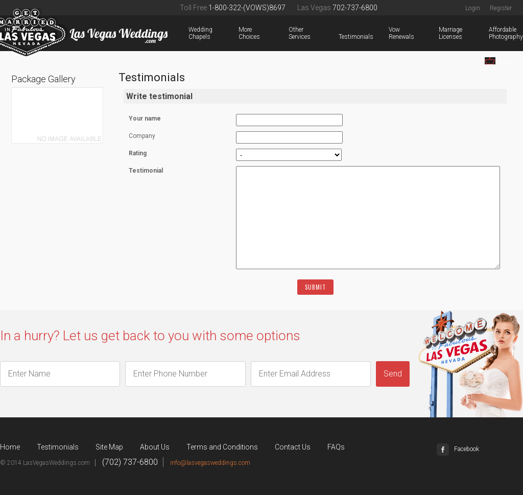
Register (501, 8)
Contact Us (293, 447)
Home (10, 447)
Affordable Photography (491, 33)
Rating (138, 153)
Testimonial (146, 170)
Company (142, 135)
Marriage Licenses (441, 33)
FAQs (336, 447)
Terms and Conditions (222, 447)
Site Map (109, 447)
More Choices (241, 33)
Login (472, 8)
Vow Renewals (391, 33)
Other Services (291, 33)
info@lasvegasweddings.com (210, 462)
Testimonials (341, 36)
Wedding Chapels (190, 33)
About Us (155, 447)
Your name (145, 118)
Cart (498, 61)
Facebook (458, 449)
